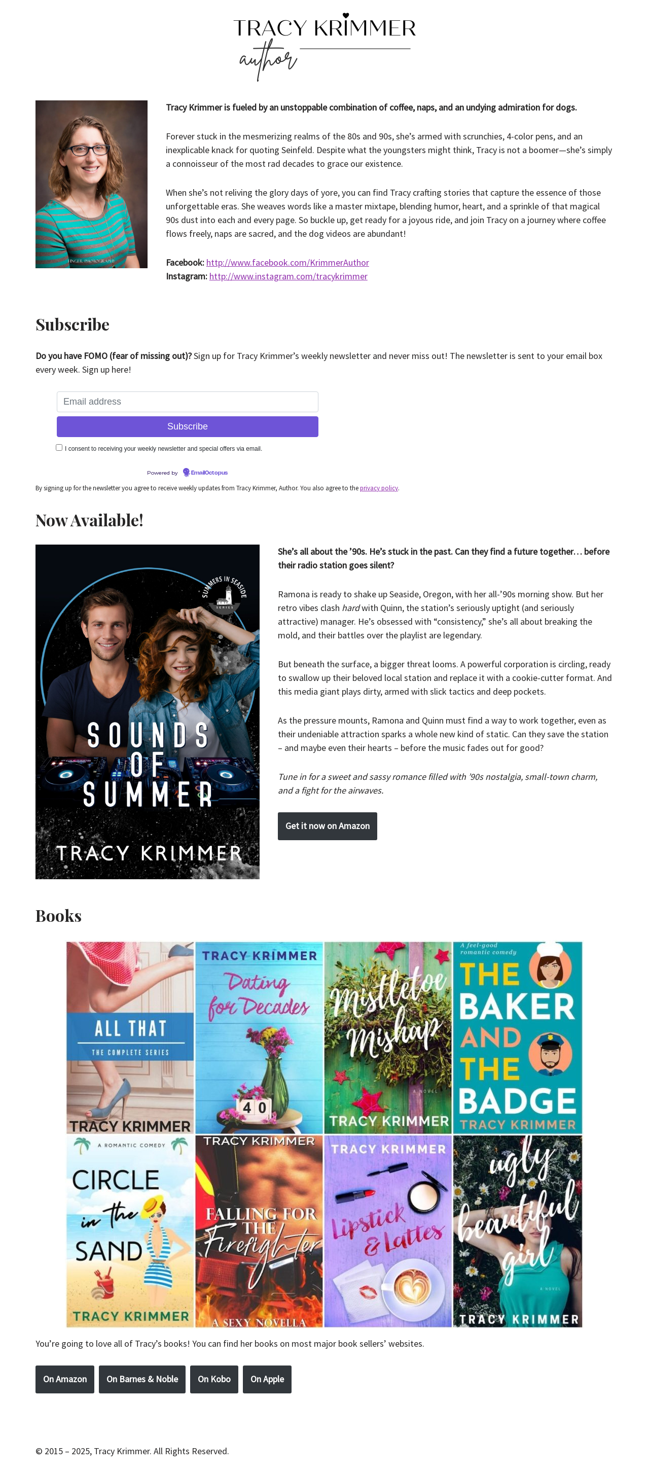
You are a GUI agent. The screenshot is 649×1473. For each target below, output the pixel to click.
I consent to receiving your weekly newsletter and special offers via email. (163, 448)
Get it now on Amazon (327, 826)
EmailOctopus (209, 473)
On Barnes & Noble (142, 1379)
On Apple (267, 1379)
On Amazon (65, 1379)
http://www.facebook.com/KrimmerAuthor (287, 262)
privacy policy (379, 488)
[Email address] (187, 401)
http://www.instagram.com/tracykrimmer (288, 276)
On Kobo (214, 1379)
